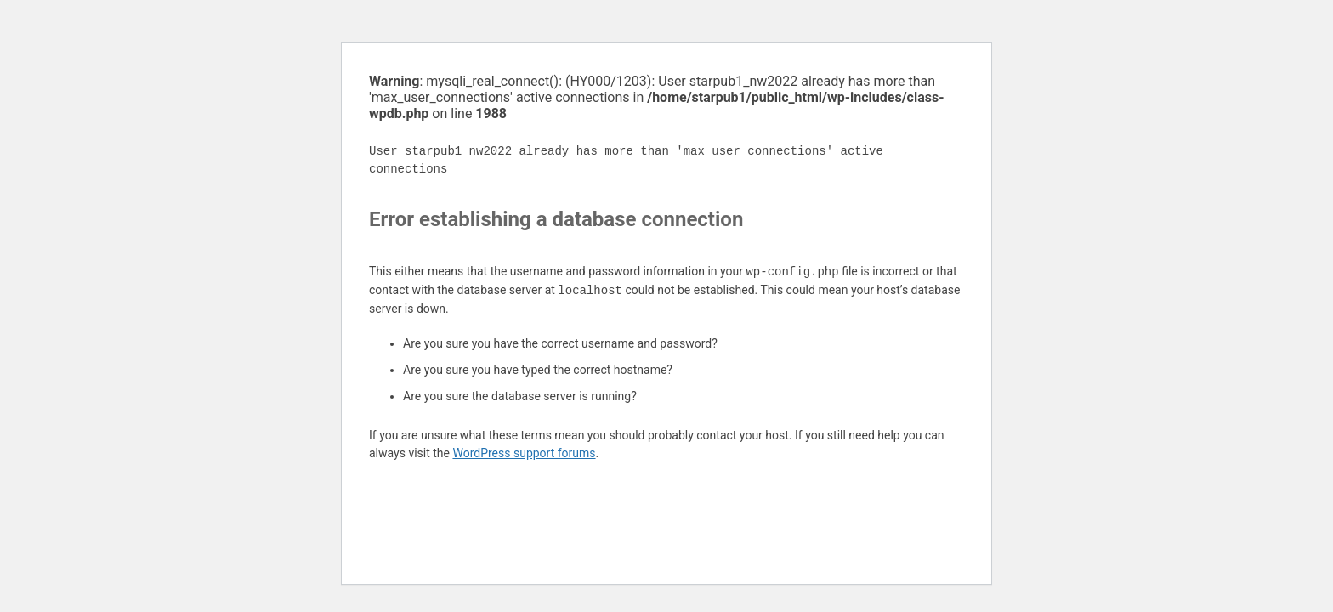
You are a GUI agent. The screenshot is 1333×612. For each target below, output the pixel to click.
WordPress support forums (523, 453)
